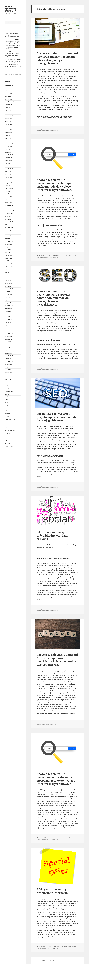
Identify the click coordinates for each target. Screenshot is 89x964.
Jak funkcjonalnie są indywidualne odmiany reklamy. (52, 535)
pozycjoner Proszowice (50, 225)
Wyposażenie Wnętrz (11, 430)
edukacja (7, 397)
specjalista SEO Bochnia (50, 455)
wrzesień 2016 (9, 336)
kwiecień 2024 (9, 144)
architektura (8, 383)
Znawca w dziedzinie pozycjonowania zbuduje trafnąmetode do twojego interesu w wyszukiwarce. (54, 185)
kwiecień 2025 (9, 116)
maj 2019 (7, 269)
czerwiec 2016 (9, 344)
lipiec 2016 (8, 342)
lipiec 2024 (8, 135)
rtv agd (7, 416)
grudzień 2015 (9, 356)
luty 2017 (7, 325)
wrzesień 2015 (9, 364)
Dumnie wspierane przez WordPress (46, 960)
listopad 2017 (8, 303)
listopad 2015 (8, 358)
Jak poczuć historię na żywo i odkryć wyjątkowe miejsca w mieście (13, 47)
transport (7, 422)
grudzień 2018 (9, 277)
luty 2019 (7, 272)
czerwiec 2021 (9, 222)
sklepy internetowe (10, 419)
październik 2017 (9, 305)
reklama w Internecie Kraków (53, 558)
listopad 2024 (8, 124)
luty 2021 (7, 233)
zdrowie (7, 433)
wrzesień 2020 (9, 244)
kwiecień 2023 (9, 169)
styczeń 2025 (8, 121)
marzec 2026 (8, 88)
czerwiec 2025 (9, 110)
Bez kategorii (8, 386)
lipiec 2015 (8, 370)
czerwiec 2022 (9, 188)
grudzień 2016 (9, 331)
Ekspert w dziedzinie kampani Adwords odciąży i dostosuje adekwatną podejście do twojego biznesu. (57, 58)
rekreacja (7, 413)
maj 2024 (7, 141)
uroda (6, 425)
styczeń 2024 (8, 152)
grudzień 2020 (9, 238)
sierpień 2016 (8, 339)
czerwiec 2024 (9, 138)
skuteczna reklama (53, 130)
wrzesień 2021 (9, 213)
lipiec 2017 (8, 311)
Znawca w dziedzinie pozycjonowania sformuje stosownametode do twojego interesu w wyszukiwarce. (56, 779)
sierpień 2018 (8, 283)
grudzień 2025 (9, 96)
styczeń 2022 (8, 202)
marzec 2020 (8, 255)
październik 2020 (9, 241)
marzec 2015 (8, 372)
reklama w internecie (42, 130)
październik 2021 (9, 211)
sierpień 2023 (8, 160)
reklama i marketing (10, 411)
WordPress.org (9, 452)
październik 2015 (9, 361)
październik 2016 (9, 333)
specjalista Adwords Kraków (66, 713)
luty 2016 (7, 350)
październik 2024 (9, 127)
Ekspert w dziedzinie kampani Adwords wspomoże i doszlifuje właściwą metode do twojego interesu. (57, 659)
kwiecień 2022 (9, 194)
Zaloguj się (8, 443)
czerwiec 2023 (9, 166)
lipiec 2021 (8, 219)
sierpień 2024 (8, 132)
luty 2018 (7, 297)
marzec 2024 (8, 146)
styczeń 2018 (8, 300)
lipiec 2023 (8, 163)
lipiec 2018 (8, 286)
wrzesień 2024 (9, 130)
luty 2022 (7, 199)
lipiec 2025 (8, 107)
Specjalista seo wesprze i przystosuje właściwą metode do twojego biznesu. (57, 417)
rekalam (74, 129)
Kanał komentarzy (10, 449)
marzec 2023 (8, 171)
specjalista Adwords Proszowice (55, 116)
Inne (6, 399)
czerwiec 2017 (9, 314)
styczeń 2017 (8, 328)
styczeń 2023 (8, 174)
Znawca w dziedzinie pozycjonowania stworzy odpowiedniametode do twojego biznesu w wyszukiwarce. (53, 297)
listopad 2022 (8, 177)
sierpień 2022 (8, 183)
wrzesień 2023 (9, 157)
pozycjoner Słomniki (48, 339)
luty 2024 (7, 149)
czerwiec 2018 (9, 289)
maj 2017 (7, 317)
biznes (7, 388)
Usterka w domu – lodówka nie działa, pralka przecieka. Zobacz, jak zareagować (12, 41)
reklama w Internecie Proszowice (59, 901)
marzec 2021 (8, 230)
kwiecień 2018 (9, 291)
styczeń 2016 (8, 353)
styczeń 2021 (8, 236)
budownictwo (9, 391)
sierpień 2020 (8, 247)
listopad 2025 (8, 99)
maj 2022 (7, 191)
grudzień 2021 (9, 205)
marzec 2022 (8, 197)
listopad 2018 (8, 280)
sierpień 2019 (8, 264)
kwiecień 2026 (9, 85)
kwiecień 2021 (9, 227)
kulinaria (7, 402)
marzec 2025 (8, 118)
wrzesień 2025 (9, 104)
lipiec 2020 (8, 250)
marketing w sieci (66, 129)
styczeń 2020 (8, 258)
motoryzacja (8, 405)
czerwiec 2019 (9, 266)
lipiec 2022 (8, 185)
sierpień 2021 (8, 216)
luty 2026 (7, 90)
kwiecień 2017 (9, 319)
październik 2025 (9, 102)
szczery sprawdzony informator (10, 8)
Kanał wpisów (9, 446)
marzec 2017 (8, 322)
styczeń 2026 (8, 93)
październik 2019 (9, 261)
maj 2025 (7, 113)
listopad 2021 (8, 208)
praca (6, 408)
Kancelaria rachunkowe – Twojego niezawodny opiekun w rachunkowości (12, 35)
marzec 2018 (8, 294)
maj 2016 (7, 347)
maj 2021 (7, 224)
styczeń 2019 (8, 275)
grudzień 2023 (9, 155)
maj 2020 (7, 252)
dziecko (7, 394)
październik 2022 (9, 180)
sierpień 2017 (8, 308)
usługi (6, 427)
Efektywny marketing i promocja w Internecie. (52, 891)
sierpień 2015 (8, 367)
